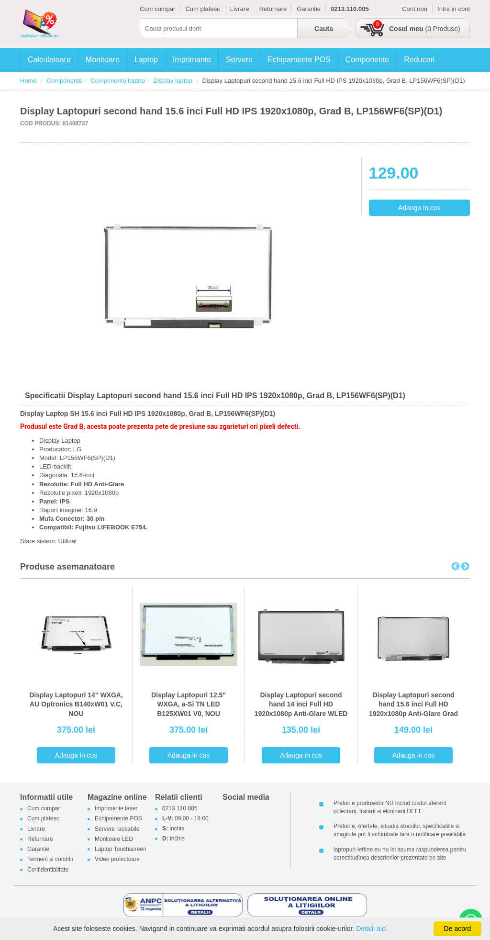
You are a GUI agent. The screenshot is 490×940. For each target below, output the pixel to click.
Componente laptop (117, 80)
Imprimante (192, 60)
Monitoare (103, 60)
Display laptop (172, 80)
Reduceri (419, 60)
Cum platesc (202, 8)
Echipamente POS (299, 60)
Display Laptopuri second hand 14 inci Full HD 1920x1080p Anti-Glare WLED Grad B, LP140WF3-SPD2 (301, 709)
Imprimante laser (116, 809)
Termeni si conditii (50, 859)
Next (465, 566)
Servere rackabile (117, 829)
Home (28, 80)
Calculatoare (49, 60)
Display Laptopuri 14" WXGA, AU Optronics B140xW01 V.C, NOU (76, 704)
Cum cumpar (157, 8)
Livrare (239, 8)
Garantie (309, 8)
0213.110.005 (179, 809)
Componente (367, 60)
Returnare (273, 8)
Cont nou (414, 8)
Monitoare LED (114, 839)
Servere (239, 60)
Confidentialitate (47, 869)
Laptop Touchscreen (120, 849)
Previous (455, 566)
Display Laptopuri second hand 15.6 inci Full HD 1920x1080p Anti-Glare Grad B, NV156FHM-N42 (413, 709)
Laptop (146, 60)
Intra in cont (453, 8)
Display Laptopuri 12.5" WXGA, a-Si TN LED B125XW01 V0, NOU (188, 704)
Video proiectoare (117, 859)
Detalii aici (371, 928)
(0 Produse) (424, 29)
